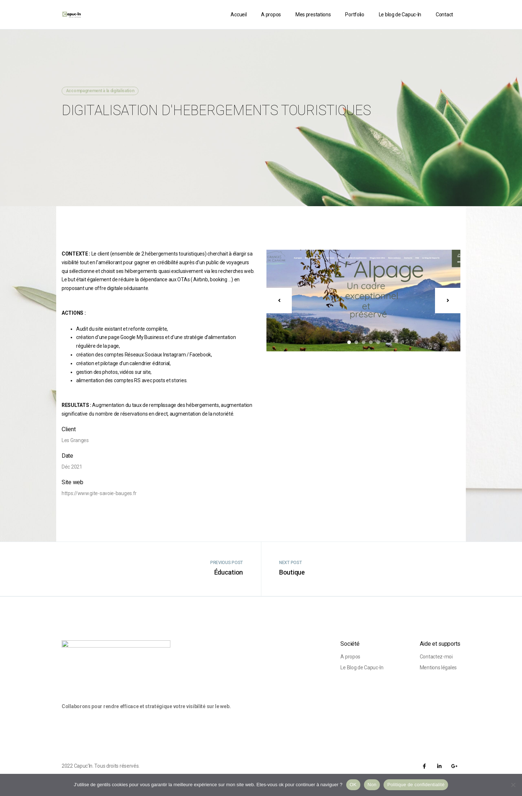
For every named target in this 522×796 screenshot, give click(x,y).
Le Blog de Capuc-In (361, 667)
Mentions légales (438, 667)
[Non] (513, 784)
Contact (444, 14)
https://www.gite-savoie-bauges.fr (99, 493)
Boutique (292, 572)
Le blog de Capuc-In (400, 14)
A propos (271, 14)
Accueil (238, 14)
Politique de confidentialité (415, 784)
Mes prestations (313, 14)
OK (353, 784)
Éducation (228, 572)
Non (372, 784)
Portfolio (354, 14)
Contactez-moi (436, 657)
